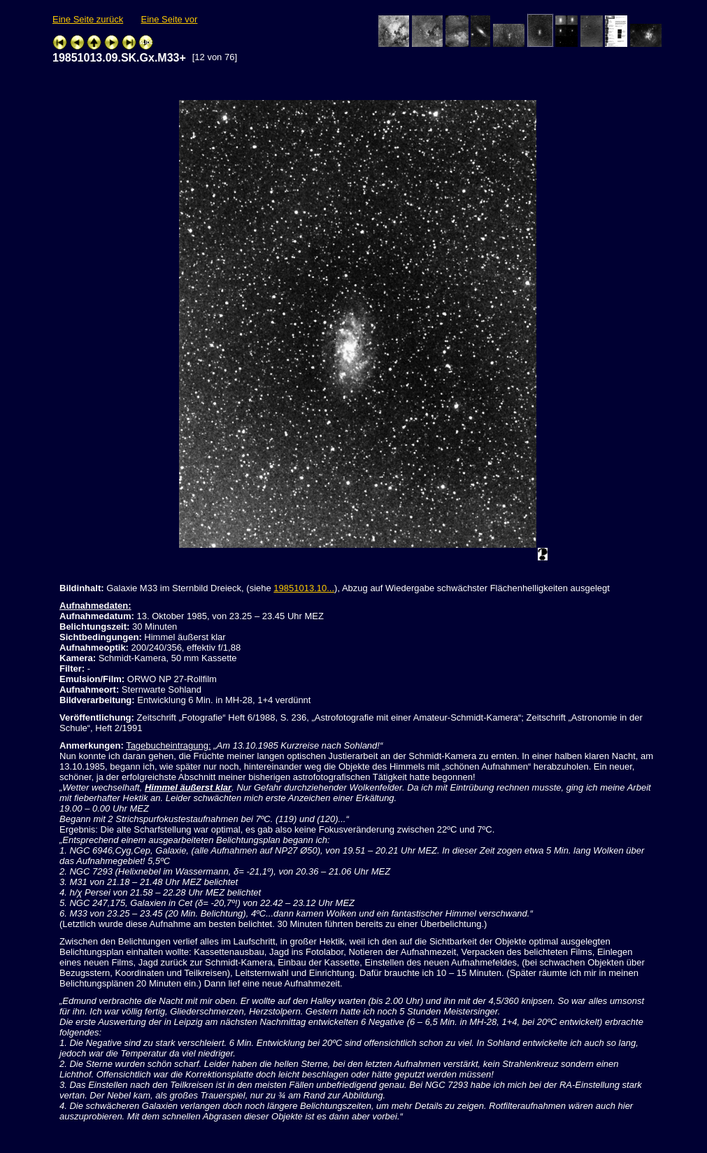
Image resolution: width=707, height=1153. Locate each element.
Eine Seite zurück (87, 19)
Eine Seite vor (169, 19)
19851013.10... (303, 588)
